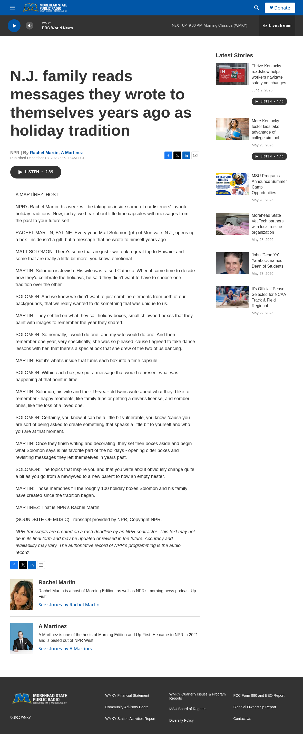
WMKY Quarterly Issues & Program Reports (197, 696)
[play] (14, 26)
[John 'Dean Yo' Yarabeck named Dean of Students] (232, 263)
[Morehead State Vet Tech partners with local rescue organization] (232, 224)
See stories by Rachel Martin (69, 604)
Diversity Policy (181, 720)
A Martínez (72, 152)
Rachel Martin (44, 152)
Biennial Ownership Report (254, 707)
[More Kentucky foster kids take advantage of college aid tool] (232, 129)
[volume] (29, 26)
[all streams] (277, 25)
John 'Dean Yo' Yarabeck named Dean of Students (268, 260)
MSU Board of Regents (187, 709)
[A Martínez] (21, 638)
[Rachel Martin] (21, 594)
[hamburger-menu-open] (12, 8)
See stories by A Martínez (65, 648)
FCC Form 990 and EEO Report (258, 696)
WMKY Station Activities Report (130, 719)
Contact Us (242, 719)
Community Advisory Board (127, 707)
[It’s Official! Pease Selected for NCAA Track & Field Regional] (232, 297)
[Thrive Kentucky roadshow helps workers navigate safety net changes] (232, 74)
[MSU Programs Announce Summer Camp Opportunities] (232, 184)
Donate (282, 8)
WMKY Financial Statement (127, 696)
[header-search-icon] (256, 7)
